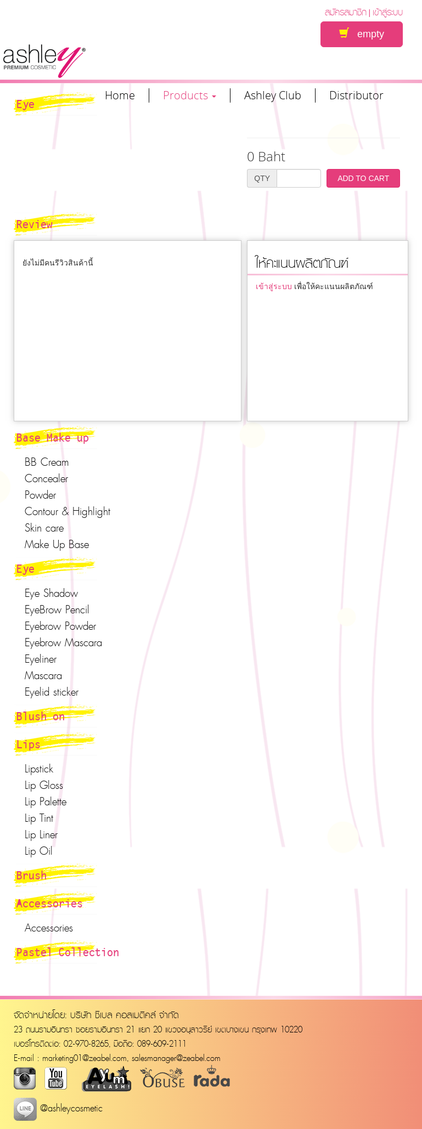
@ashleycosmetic (58, 1108)
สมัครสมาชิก (346, 12)
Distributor (356, 95)
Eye (25, 568)
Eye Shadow (51, 593)
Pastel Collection (67, 952)
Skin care (44, 528)
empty (361, 33)
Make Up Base (57, 544)
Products (189, 95)
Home (120, 95)
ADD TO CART (363, 178)
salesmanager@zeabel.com (176, 1058)
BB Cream (47, 462)
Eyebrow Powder (60, 626)
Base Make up (52, 437)
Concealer (46, 478)
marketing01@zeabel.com (84, 1058)
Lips (28, 744)
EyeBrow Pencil (57, 609)
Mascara (43, 675)
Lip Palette (45, 801)
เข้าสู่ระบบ (388, 12)
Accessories (49, 903)
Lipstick (39, 768)
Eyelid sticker (51, 692)
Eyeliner (41, 659)
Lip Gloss (44, 785)
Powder (40, 495)
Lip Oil (39, 851)
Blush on (40, 716)
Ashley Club (272, 95)
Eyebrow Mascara (63, 642)
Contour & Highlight (67, 511)
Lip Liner (41, 834)
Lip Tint (39, 818)
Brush (31, 875)
